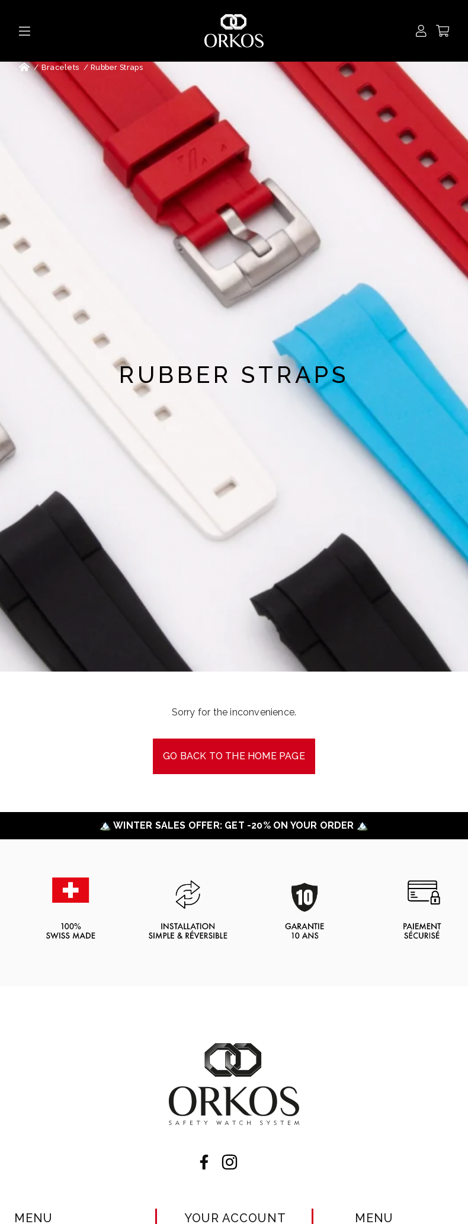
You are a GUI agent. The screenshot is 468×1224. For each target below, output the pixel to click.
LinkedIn (255, 1162)
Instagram (230, 1162)
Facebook (204, 1162)
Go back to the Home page (234, 756)
